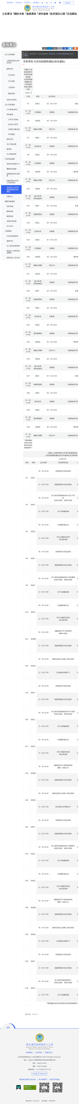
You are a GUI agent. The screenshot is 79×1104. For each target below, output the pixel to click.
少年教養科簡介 (12, 109)
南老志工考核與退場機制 (13, 252)
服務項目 (10, 241)
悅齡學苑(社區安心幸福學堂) (13, 181)
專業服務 (10, 114)
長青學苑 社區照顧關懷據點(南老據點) (13, 189)
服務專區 (31, 13)
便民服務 (43, 13)
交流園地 (72, 13)
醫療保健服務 (10, 201)
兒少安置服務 (10, 104)
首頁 (26, 54)
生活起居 (11, 75)
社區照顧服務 (10, 159)
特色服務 (11, 134)
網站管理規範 (55, 1079)
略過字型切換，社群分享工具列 (43, 46)
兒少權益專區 (11, 154)
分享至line (60, 3)
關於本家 (19, 13)
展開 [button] (8, 1027)
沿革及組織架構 (12, 236)
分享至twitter (55, 3)
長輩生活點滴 (11, 100)
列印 (60, 48)
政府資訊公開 (57, 13)
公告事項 (7, 13)
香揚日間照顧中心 (13, 164)
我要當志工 (49, 1052)
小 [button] (44, 48)
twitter (70, 48)
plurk (75, 48)
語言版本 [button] (68, 3)
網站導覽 (10, 2)
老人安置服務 (10, 54)
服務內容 (10, 69)
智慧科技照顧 (11, 221)
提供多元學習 (13, 124)
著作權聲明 (43, 1079)
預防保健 (10, 206)
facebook (51, 3)
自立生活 (10, 226)
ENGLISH (43, 1074)
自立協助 (11, 81)
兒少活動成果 (11, 144)
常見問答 (27, 2)
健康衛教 (10, 216)
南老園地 (36, 2)
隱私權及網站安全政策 (27, 1079)
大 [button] (55, 48)
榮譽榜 (9, 149)
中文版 (35, 1074)
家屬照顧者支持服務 (13, 175)
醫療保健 (11, 93)
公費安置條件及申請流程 (13, 62)
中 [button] (49, 48)
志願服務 (8, 231)
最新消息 (10, 139)
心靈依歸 (11, 87)
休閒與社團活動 (14, 129)
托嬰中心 (10, 196)
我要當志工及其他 (13, 258)
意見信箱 (18, 2)
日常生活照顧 (13, 119)
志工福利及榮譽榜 (13, 246)
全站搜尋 (42, 3)
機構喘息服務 (11, 169)
